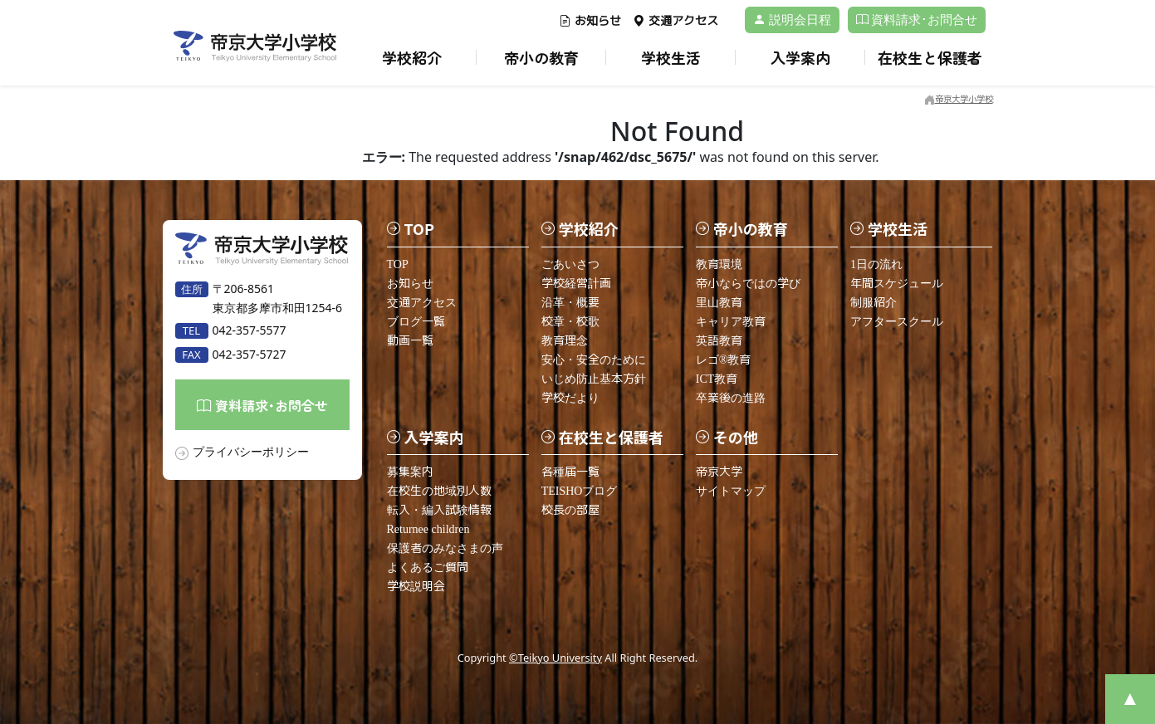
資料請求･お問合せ (917, 20)
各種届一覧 (570, 472)
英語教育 (719, 341)
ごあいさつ (570, 264)
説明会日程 (792, 20)
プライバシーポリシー (251, 451)
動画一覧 (410, 341)
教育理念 (564, 341)
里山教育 (719, 302)
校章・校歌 (570, 322)
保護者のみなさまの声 (445, 548)
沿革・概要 (570, 302)
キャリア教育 (731, 322)
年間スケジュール (896, 283)
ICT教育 (717, 379)
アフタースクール (896, 322)
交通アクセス (675, 21)
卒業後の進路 (731, 398)
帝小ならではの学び (748, 283)
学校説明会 (416, 586)
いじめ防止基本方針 (593, 379)
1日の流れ (876, 264)
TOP (398, 264)
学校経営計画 (576, 283)
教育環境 (719, 264)
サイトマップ (731, 491)
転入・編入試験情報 (439, 510)
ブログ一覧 (416, 322)
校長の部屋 (570, 510)
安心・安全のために (593, 360)
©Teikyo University (555, 657)
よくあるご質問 (427, 567)
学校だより (570, 398)
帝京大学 (719, 472)
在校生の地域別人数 (439, 491)
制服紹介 (873, 302)
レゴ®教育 (723, 360)
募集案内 (410, 472)
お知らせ (590, 21)
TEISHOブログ (579, 491)
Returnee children (428, 529)
